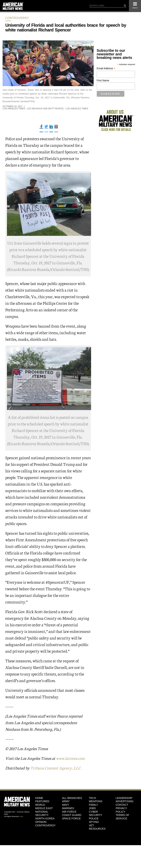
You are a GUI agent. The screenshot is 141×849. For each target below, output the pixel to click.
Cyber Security (95, 813)
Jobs (92, 808)
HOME (39, 798)
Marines (68, 808)
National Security (42, 813)
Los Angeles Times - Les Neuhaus (23, 108)
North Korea (44, 818)
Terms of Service (122, 817)
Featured (42, 801)
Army (66, 801)
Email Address (106, 68)
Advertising (124, 801)
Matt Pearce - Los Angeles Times (68, 108)
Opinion (40, 821)
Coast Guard (71, 815)
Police (94, 818)
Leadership (124, 798)
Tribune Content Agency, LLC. (55, 768)
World (40, 804)
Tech (92, 798)
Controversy (17, 18)
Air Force (69, 811)
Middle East (44, 808)
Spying (94, 821)
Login (21, 816)
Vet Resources (97, 827)
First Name (103, 80)
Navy (65, 804)
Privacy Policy (121, 810)
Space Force (71, 818)
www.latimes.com (70, 758)
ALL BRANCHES (72, 798)
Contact (122, 804)
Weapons (95, 801)
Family (93, 804)
